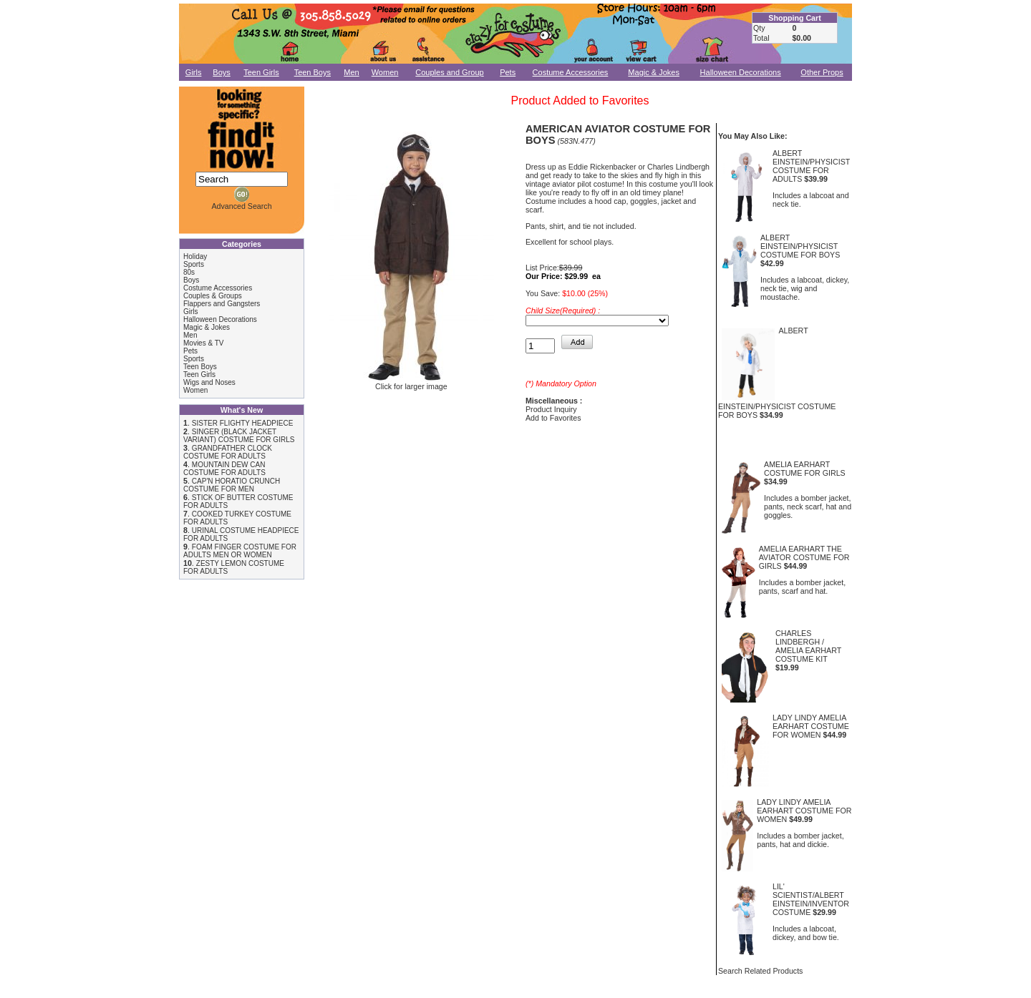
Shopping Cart (794, 18)
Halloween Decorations (740, 72)
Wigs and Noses (209, 382)
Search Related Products (760, 971)
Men (351, 72)
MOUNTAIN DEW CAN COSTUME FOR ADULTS (224, 468)
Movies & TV (203, 343)
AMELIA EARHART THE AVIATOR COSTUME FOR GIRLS (804, 557)
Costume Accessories (571, 72)
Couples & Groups (212, 296)
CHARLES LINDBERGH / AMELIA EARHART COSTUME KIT (808, 646)
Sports (193, 264)
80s (189, 272)
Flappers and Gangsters (221, 304)
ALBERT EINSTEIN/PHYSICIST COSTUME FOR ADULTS (811, 166)
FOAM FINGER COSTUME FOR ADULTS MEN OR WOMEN (239, 551)
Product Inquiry (551, 409)
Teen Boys (312, 72)
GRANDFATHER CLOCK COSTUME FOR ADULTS (227, 452)
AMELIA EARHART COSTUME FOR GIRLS (805, 468)
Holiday (195, 256)
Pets (508, 72)
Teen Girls (261, 72)
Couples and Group (449, 72)
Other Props (821, 72)
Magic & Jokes (653, 72)
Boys (221, 72)
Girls (193, 72)
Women (385, 72)
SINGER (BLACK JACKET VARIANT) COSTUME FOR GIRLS (238, 436)
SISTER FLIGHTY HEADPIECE (243, 423)
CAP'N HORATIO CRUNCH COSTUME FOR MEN (231, 485)
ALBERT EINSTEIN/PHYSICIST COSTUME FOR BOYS (800, 246)
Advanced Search (241, 206)
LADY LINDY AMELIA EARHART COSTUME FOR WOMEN (811, 726)
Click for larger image (411, 383)
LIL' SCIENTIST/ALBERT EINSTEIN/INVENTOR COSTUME (811, 899)
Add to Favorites (553, 418)
